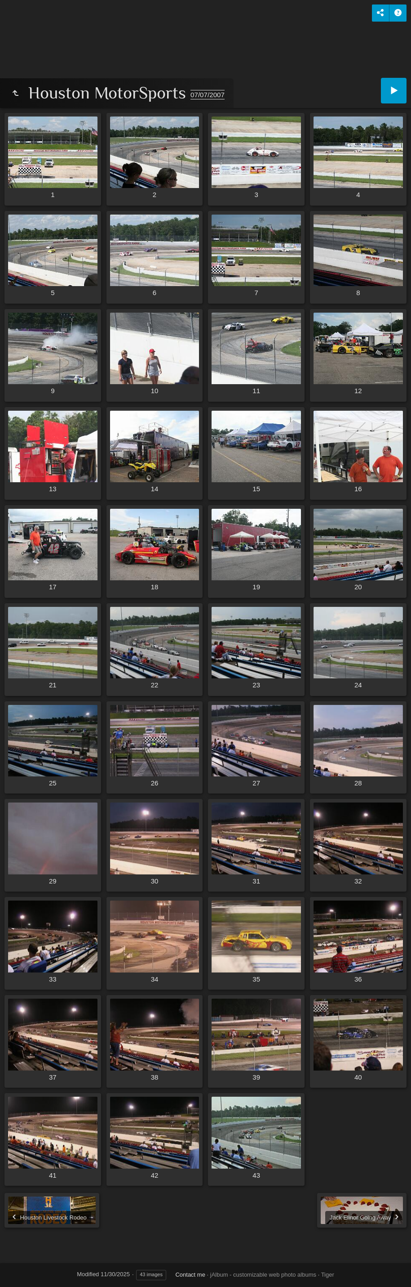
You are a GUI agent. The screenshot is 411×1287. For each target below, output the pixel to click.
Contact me (190, 1274)
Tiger (327, 1274)
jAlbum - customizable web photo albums (263, 1274)
